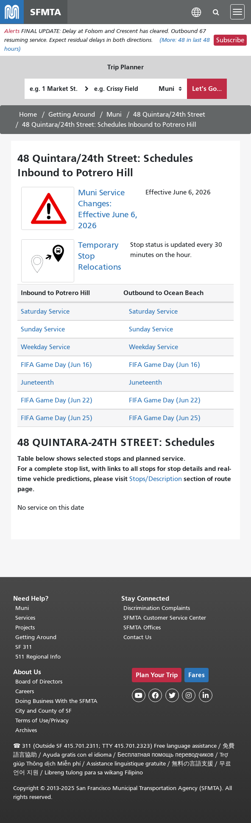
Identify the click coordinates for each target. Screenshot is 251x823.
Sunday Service (43, 329)
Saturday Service (45, 311)
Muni (114, 114)
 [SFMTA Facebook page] (155, 695)
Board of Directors (38, 681)
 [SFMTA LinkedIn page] (206, 695)
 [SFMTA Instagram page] (189, 695)
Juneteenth (37, 382)
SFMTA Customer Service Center (164, 617)
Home (28, 114)
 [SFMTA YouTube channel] (138, 695)
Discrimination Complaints (156, 608)
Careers (24, 691)
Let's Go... (207, 89)
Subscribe (230, 40)
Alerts (12, 31)
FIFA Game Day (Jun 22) (56, 400)
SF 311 (23, 647)
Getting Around (71, 114)
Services (25, 617)
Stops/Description (155, 479)
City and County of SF (43, 710)
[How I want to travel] (170, 89)
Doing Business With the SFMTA (56, 701)
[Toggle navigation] (237, 11)
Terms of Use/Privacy (42, 720)
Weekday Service (45, 347)
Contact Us (137, 637)
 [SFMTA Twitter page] (172, 695)
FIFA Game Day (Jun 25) (56, 418)
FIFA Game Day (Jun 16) (56, 365)
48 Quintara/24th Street (169, 114)
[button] (196, 12)
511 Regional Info (38, 656)
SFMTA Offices (142, 627)
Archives (26, 730)
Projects (25, 627)
